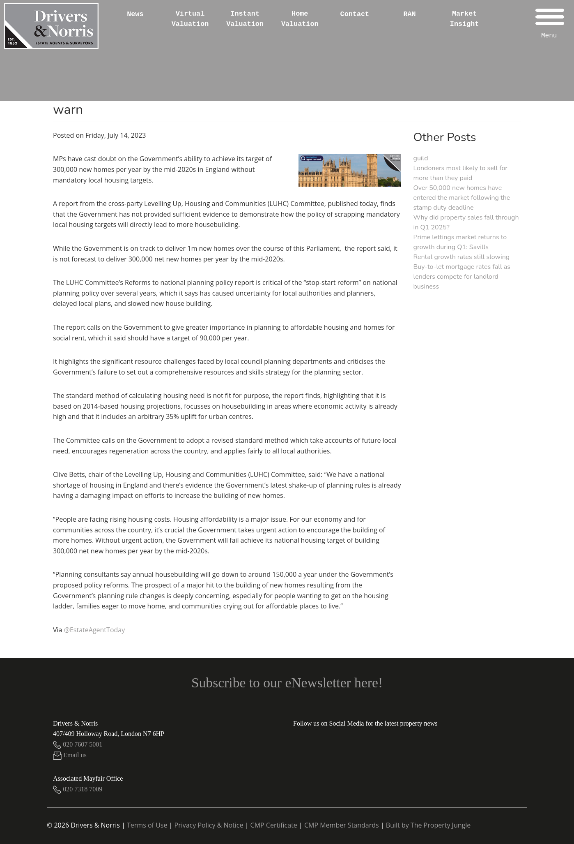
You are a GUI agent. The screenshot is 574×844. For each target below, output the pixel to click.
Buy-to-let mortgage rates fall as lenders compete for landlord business (461, 276)
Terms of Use (147, 825)
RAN (409, 14)
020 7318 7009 (77, 789)
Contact (355, 14)
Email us (70, 755)
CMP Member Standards (341, 825)
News (135, 14)
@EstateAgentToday (94, 629)
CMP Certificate (273, 825)
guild (420, 158)
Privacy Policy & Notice (208, 825)
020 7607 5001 (77, 744)
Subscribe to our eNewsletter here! (287, 682)
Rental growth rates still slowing (461, 256)
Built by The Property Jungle (428, 825)
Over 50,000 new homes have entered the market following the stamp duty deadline (461, 197)
